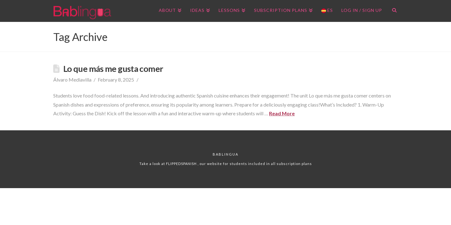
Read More (282, 113)
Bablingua (225, 154)
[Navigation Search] (392, 11)
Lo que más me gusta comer (113, 68)
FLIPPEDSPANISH (182, 164)
